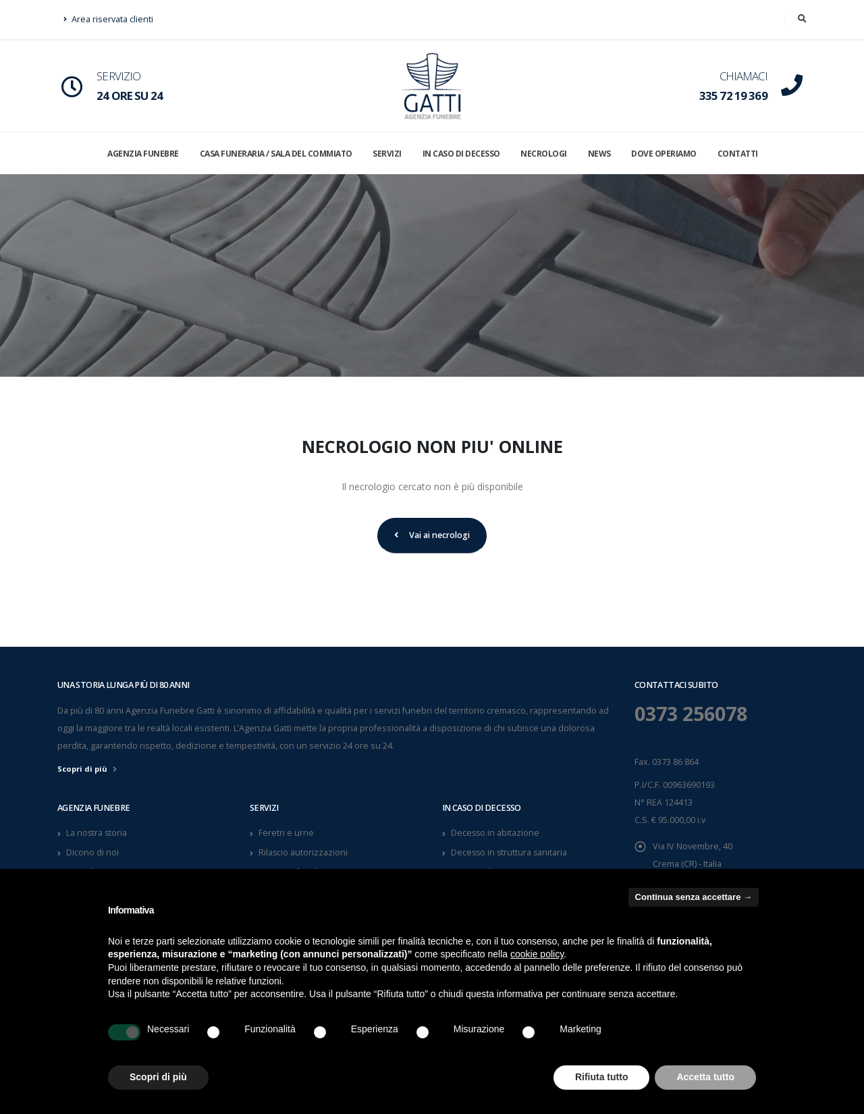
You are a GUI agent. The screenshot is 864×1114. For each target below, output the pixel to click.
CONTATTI (738, 153)
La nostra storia (97, 833)
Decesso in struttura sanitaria (510, 852)
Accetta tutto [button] (705, 1076)
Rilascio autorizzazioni (303, 852)
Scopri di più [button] (158, 1076)
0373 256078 (694, 713)
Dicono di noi (92, 852)
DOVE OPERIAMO (664, 153)
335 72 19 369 (733, 95)
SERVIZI (387, 153)
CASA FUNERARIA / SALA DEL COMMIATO (276, 153)
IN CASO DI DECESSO (461, 153)
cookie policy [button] (537, 954)
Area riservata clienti (108, 19)
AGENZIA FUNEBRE (143, 153)
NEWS (599, 153)
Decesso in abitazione (496, 833)
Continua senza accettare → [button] (693, 897)
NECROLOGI (543, 153)
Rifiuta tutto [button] (601, 1076)
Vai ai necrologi (432, 535)
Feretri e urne (286, 833)
